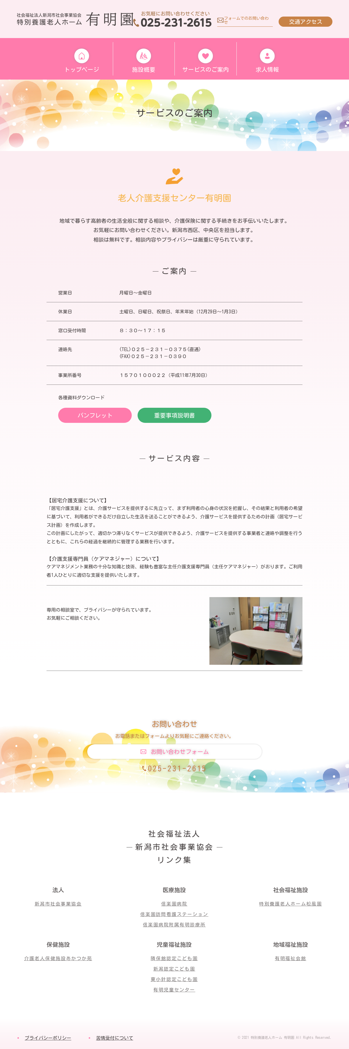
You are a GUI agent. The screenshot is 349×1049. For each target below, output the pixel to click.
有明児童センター (174, 989)
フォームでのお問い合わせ (246, 20)
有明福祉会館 (290, 958)
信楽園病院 (174, 903)
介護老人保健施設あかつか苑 (58, 958)
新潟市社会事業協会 (58, 903)
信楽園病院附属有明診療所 (174, 924)
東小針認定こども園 (174, 979)
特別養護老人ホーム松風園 (290, 903)
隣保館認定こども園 (174, 958)
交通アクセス (304, 21)
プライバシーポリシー (48, 1038)
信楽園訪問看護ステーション (174, 914)
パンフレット (95, 415)
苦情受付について (114, 1038)
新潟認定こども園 (174, 969)
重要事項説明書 (174, 415)
